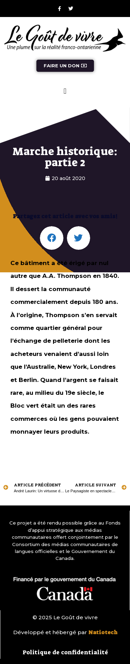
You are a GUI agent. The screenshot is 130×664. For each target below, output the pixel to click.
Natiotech (103, 632)
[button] (65, 91)
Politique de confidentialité (65, 652)
